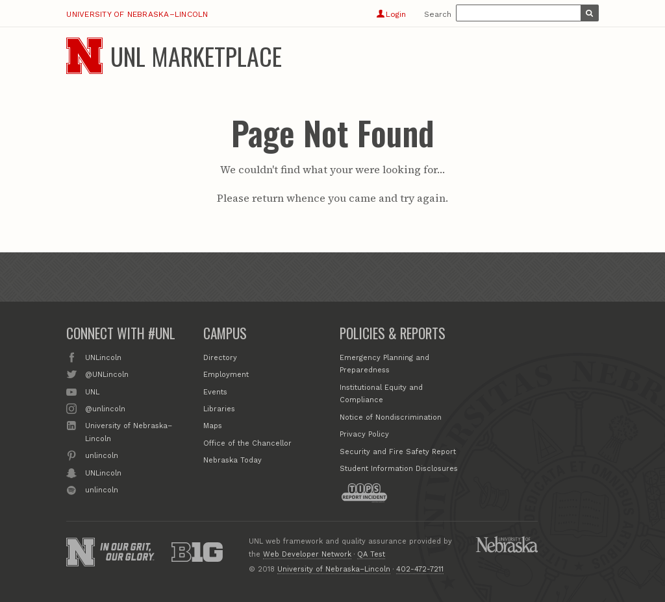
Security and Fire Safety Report (398, 452)
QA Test (371, 554)
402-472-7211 (420, 569)
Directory (220, 358)
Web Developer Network (307, 554)
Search (437, 14)
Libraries (219, 409)
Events (215, 392)
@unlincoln (105, 408)
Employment (226, 374)
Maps (212, 426)
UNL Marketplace (196, 56)
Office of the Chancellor (247, 443)
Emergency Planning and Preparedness (384, 364)
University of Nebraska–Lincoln (137, 14)
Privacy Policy (364, 434)
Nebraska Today (232, 460)
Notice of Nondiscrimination (391, 417)
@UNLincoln (107, 373)
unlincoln (101, 455)
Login (391, 14)
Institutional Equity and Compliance (381, 394)
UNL (92, 391)
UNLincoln (103, 357)
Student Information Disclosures (399, 468)
